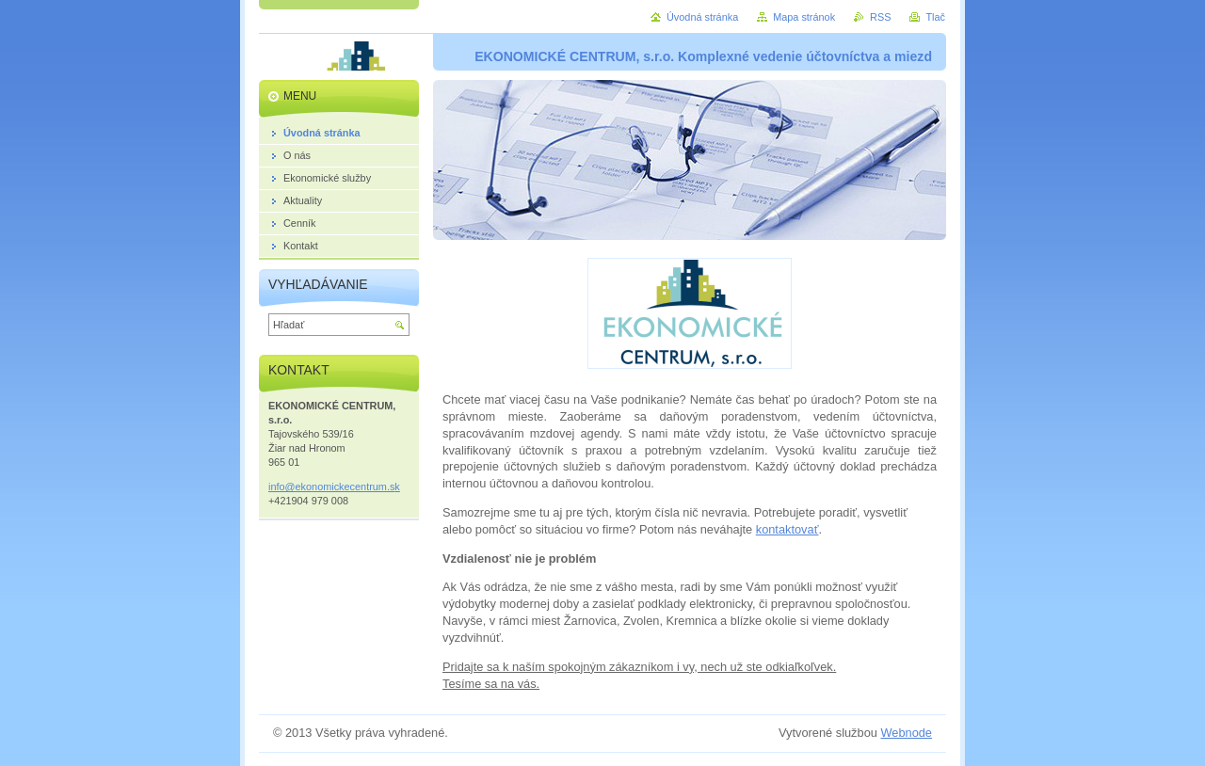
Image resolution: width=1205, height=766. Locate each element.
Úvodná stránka (702, 17)
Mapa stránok (804, 17)
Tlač (935, 17)
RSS (880, 17)
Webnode (906, 733)
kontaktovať (787, 529)
